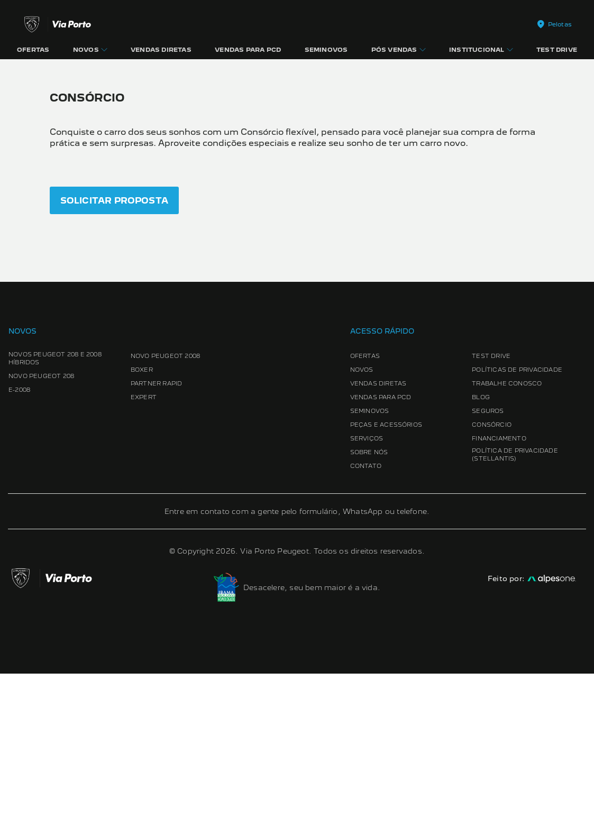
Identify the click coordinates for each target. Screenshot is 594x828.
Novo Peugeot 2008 (165, 510)
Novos (361, 524)
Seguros (488, 565)
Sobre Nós (369, 606)
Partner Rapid (156, 537)
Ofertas (365, 510)
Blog (481, 551)
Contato (365, 620)
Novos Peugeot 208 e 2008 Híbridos (55, 512)
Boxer (142, 524)
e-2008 (19, 544)
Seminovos (369, 565)
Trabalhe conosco (507, 537)
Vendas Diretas (378, 537)
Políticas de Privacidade (517, 524)
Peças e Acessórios (386, 579)
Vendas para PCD (381, 551)
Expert (144, 551)
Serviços (366, 592)
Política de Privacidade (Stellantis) (515, 609)
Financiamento (499, 592)
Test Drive (491, 510)
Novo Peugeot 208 (41, 530)
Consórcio (491, 579)
